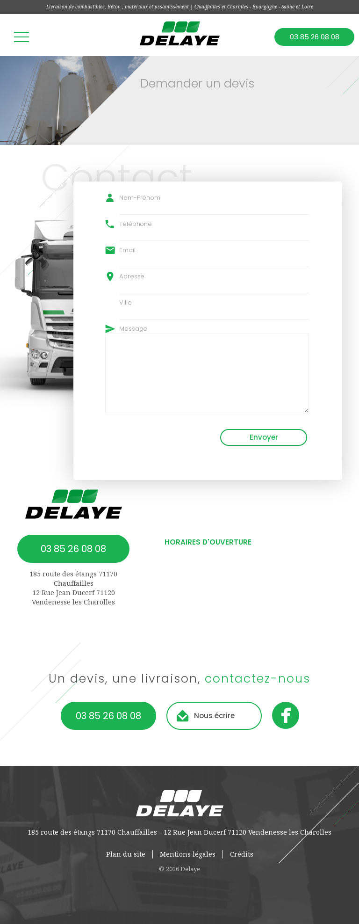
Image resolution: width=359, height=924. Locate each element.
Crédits (241, 854)
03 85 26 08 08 (314, 37)
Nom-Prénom (139, 197)
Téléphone (135, 223)
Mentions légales (187, 854)
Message (133, 328)
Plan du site (125, 854)
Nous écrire (214, 715)
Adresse (131, 276)
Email (127, 250)
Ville (125, 302)
